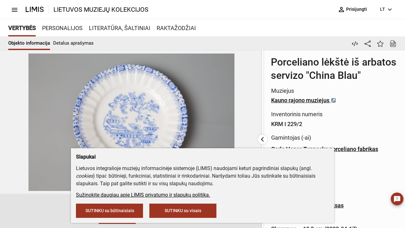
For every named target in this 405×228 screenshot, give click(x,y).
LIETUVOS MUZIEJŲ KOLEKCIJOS (100, 9)
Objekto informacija (29, 43)
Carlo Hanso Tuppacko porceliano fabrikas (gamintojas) (221, 135)
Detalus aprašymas (73, 43)
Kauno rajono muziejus (183, 87)
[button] (63, 211)
